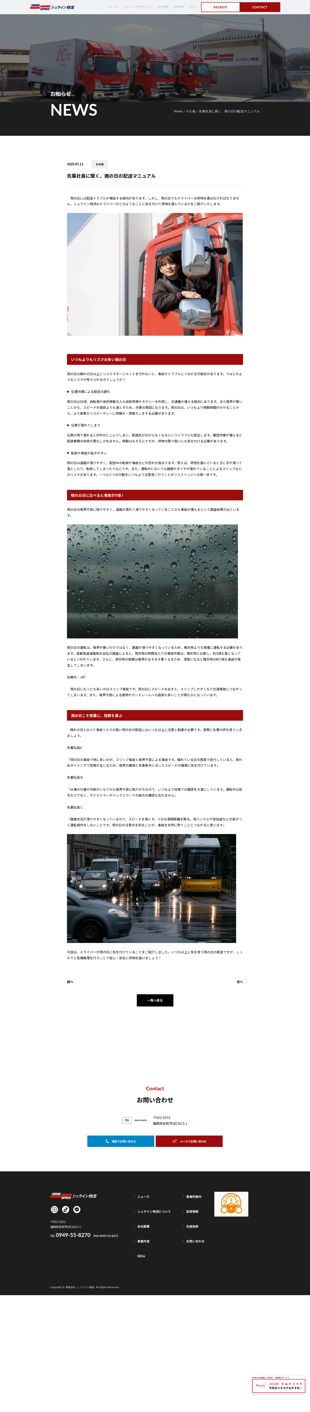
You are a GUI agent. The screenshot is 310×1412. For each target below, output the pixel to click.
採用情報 (193, 1347)
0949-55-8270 (140, 1263)
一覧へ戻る (155, 1000)
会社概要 (160, 6)
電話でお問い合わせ (121, 1286)
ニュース (105, 6)
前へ (70, 981)
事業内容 (177, 6)
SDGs (192, 6)
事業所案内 (194, 1338)
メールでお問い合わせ (189, 1286)
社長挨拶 (193, 1355)
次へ (240, 981)
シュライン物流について (132, 6)
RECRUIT (220, 7)
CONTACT (260, 7)
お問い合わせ (196, 1364)
